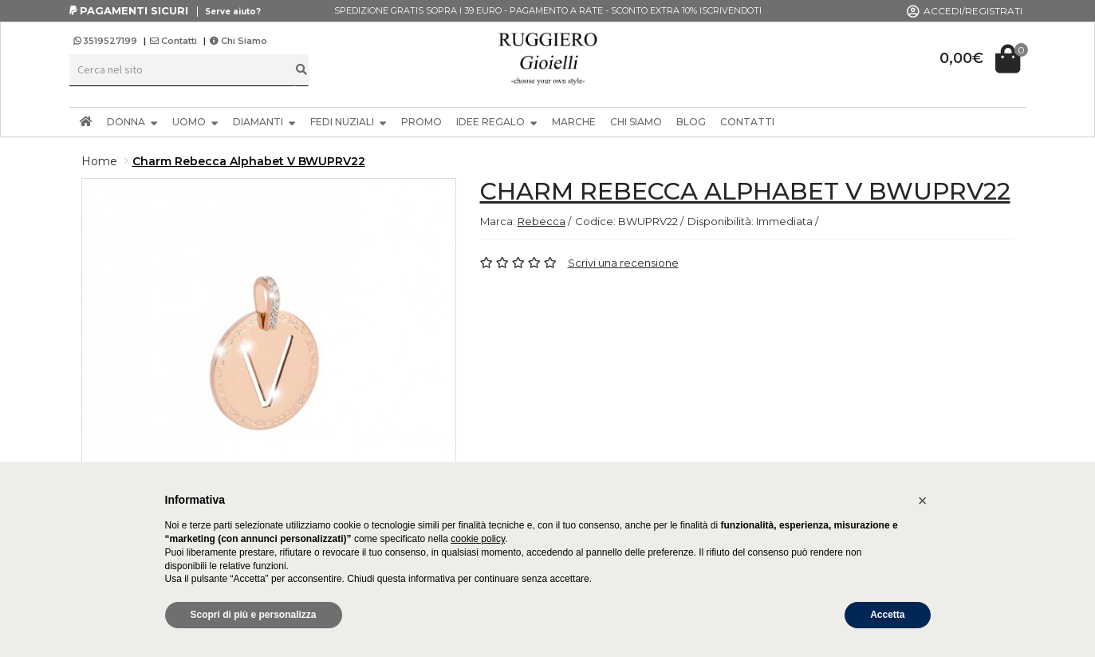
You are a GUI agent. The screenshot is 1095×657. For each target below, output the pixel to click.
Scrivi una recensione (623, 262)
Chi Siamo (238, 40)
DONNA (132, 122)
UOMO (195, 122)
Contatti (173, 40)
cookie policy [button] (478, 538)
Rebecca (541, 221)
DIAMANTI (264, 122)
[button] (922, 500)
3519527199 (106, 40)
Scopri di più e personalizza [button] (254, 614)
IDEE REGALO (497, 122)
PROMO (421, 122)
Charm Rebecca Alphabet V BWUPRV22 (248, 161)
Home (99, 161)
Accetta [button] (887, 614)
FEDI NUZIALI (348, 122)
